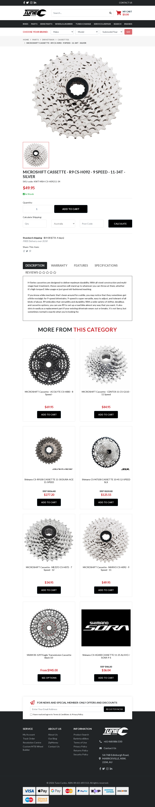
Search (117, 24)
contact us (125, 2)
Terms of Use (80, 742)
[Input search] (79, 13)
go (128, 31)
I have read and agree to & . (56, 714)
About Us (53, 734)
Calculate (120, 223)
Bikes (25, 24)
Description (35, 265)
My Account (29, 734)
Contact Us (54, 746)
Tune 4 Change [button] (83, 24)
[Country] (63, 224)
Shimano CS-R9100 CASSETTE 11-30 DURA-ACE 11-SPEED (49, 480)
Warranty (59, 265)
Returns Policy (81, 750)
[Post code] (92, 224)
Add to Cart (70, 208)
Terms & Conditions (61, 714)
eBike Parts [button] (46, 24)
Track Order (29, 738)
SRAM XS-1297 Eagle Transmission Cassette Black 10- (49, 656)
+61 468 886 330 (113, 741)
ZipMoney (53, 742)
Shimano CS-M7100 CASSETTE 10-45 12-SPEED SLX (106, 480)
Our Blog (52, 738)
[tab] (35, 265)
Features (81, 265)
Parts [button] (34, 24)
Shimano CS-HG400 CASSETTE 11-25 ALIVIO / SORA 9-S (106, 656)
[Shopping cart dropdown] (124, 13)
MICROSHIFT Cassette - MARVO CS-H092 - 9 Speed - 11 (106, 568)
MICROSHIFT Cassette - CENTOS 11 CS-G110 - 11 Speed (106, 393)
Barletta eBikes (81, 738)
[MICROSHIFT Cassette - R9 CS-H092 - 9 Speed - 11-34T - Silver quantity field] (38, 209)
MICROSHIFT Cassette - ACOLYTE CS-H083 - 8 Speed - (49, 393)
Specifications (106, 265)
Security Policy (81, 754)
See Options (49, 677)
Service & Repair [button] (102, 24)
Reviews (41, 272)
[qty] (35, 224)
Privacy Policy (77, 714)
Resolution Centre (32, 742)
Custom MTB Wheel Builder (33, 748)
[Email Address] (66, 709)
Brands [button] (128, 24)
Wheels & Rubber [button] (64, 24)
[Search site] (110, 13)
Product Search (81, 734)
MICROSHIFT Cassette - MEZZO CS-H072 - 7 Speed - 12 (49, 568)
